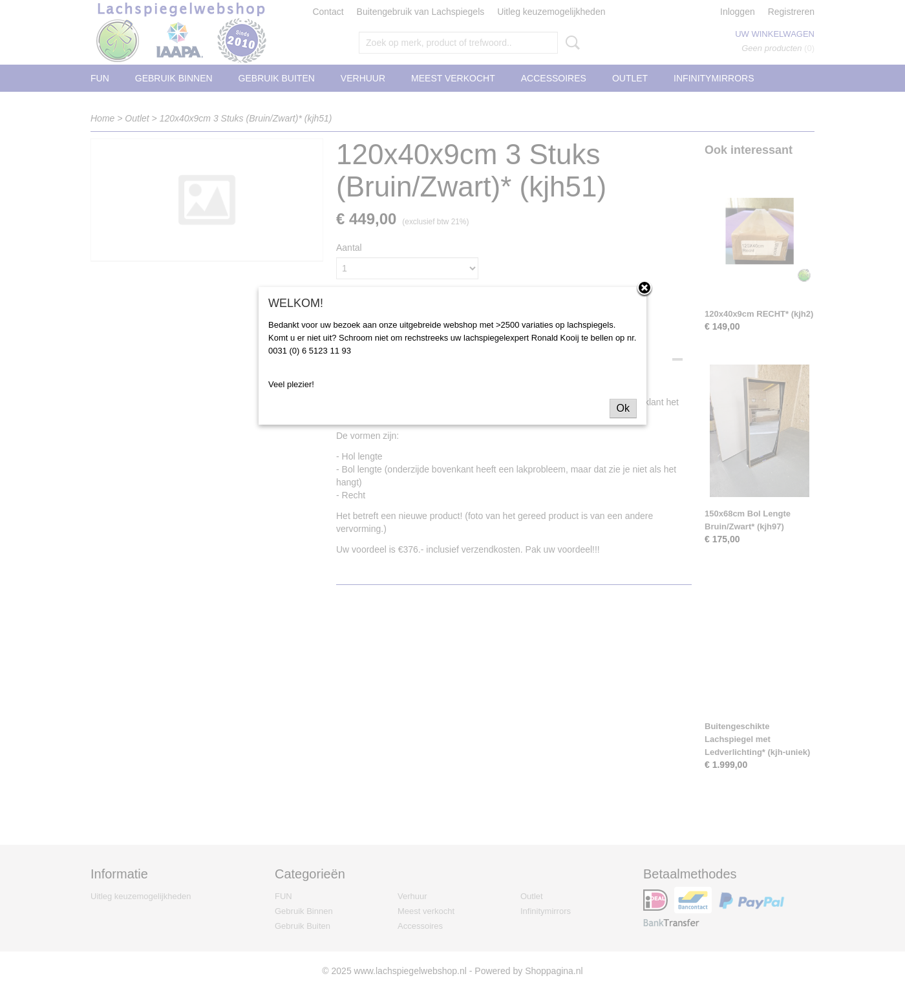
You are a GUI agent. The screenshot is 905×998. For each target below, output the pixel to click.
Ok (623, 408)
